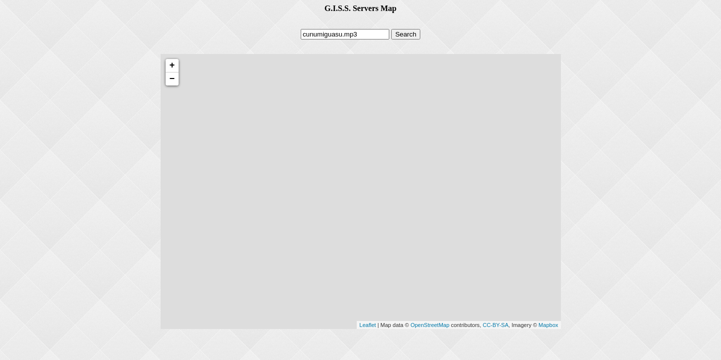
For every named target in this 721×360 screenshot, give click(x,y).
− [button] (172, 79)
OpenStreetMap (429, 325)
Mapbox (548, 325)
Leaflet (367, 325)
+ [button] (172, 66)
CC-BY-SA (496, 325)
